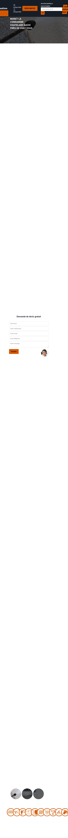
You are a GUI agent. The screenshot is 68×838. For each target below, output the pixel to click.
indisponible (17, 6)
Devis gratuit (30, 8)
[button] (5, 419)
